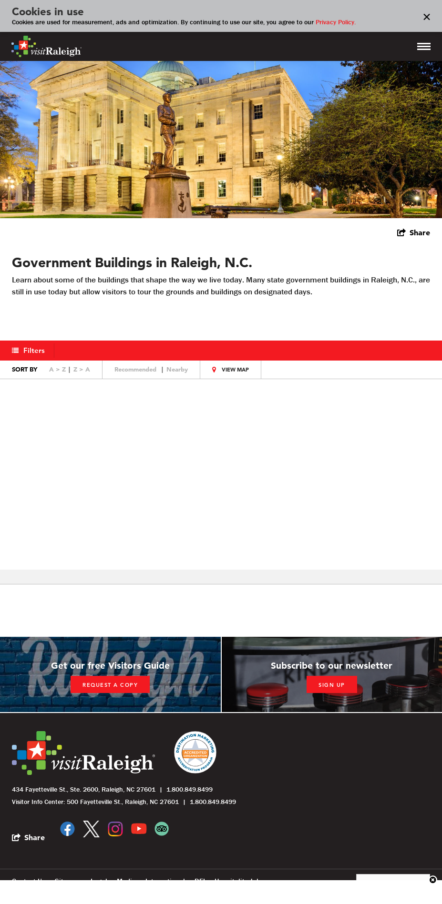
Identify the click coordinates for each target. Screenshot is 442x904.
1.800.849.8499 (189, 789)
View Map (235, 369)
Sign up (332, 685)
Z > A (81, 369)
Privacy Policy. (336, 22)
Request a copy (110, 685)
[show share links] (413, 232)
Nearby (177, 369)
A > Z (57, 369)
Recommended (135, 369)
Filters (34, 350)
